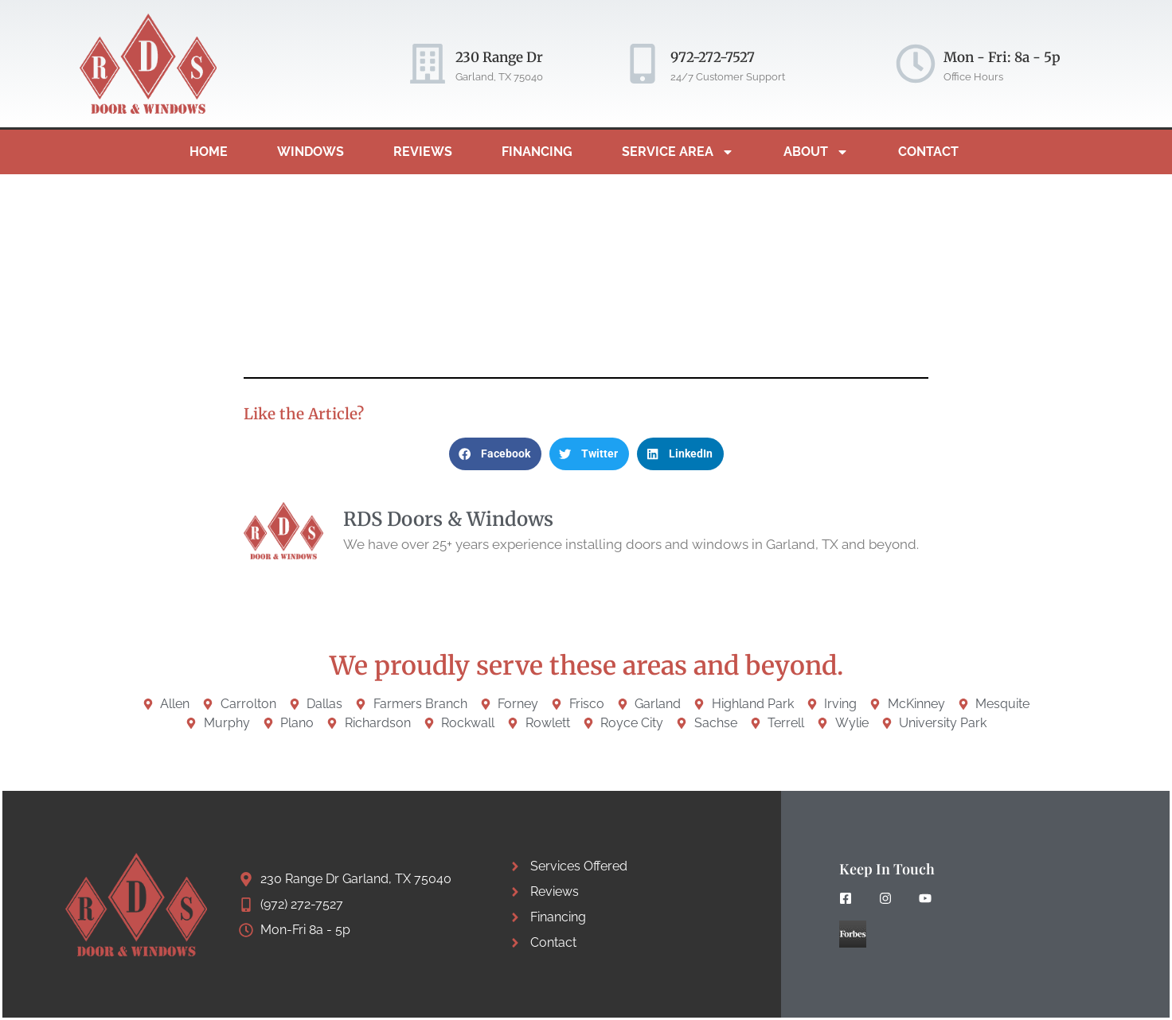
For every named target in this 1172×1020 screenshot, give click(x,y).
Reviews (422, 151)
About (816, 152)
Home (208, 151)
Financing (537, 151)
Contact (928, 151)
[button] (495, 454)
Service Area (678, 152)
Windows (310, 151)
